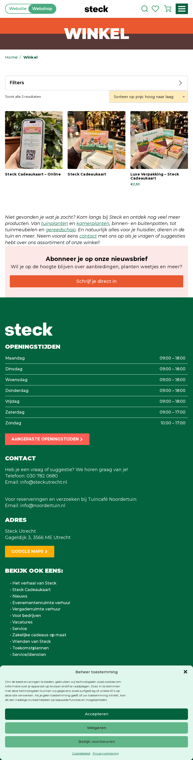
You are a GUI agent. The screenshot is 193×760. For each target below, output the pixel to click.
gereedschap (61, 230)
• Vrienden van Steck (30, 642)
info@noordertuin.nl (42, 505)
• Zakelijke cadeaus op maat (38, 635)
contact (88, 236)
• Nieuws (18, 596)
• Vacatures (21, 622)
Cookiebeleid (81, 753)
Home (11, 57)
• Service (18, 629)
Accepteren (96, 713)
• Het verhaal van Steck (33, 583)
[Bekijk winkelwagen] (168, 9)
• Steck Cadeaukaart (30, 590)
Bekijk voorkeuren (96, 741)
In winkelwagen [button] (31, 191)
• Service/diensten (28, 655)
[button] (185, 671)
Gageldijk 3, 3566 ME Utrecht (38, 537)
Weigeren (96, 727)
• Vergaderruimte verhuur (35, 609)
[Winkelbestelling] (148, 97)
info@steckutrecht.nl (43, 482)
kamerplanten (92, 223)
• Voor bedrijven (25, 616)
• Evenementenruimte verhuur (40, 603)
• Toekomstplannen (29, 648)
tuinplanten (54, 223)
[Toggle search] (144, 9)
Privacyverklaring (106, 753)
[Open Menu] (182, 9)
